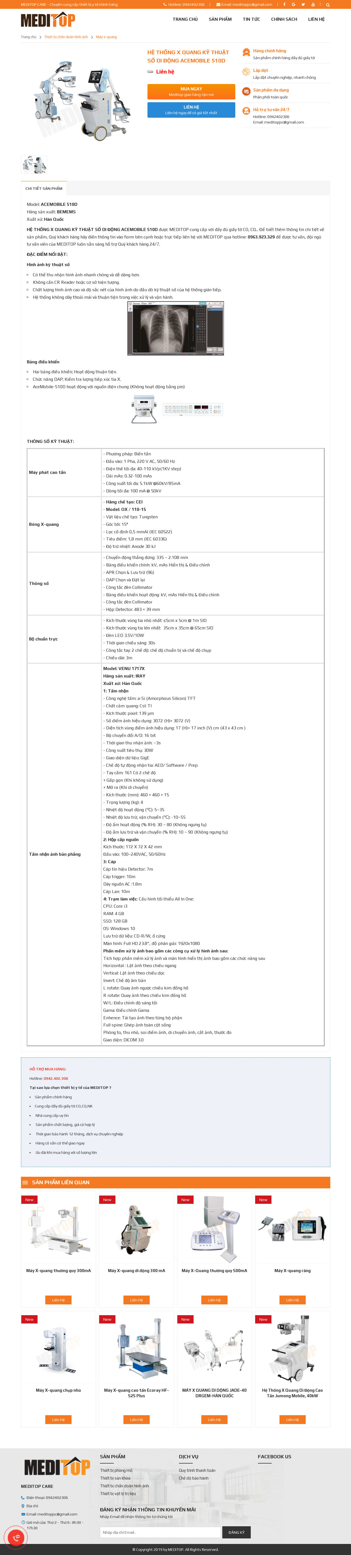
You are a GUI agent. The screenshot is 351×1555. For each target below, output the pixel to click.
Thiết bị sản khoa (115, 1478)
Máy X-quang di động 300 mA (136, 1270)
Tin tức (251, 19)
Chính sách (284, 19)
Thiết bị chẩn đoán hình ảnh (66, 37)
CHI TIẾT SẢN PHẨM (43, 188)
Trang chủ (185, 19)
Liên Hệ (316, 19)
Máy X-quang (106, 37)
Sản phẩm (220, 19)
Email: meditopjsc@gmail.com (246, 4)
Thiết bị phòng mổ (116, 1470)
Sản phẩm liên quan (60, 1182)
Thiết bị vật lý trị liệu (118, 1493)
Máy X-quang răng (293, 1270)
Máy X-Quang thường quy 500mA (214, 1270)
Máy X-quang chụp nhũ (58, 1390)
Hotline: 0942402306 (186, 4)
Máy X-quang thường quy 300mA (58, 1270)
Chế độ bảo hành (194, 1478)
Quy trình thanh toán (197, 1470)
